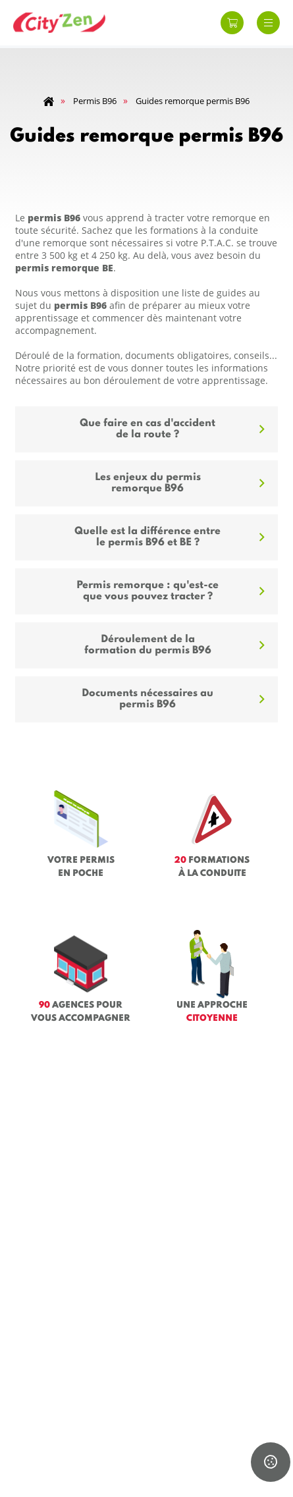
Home (48, 102)
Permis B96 (95, 101)
